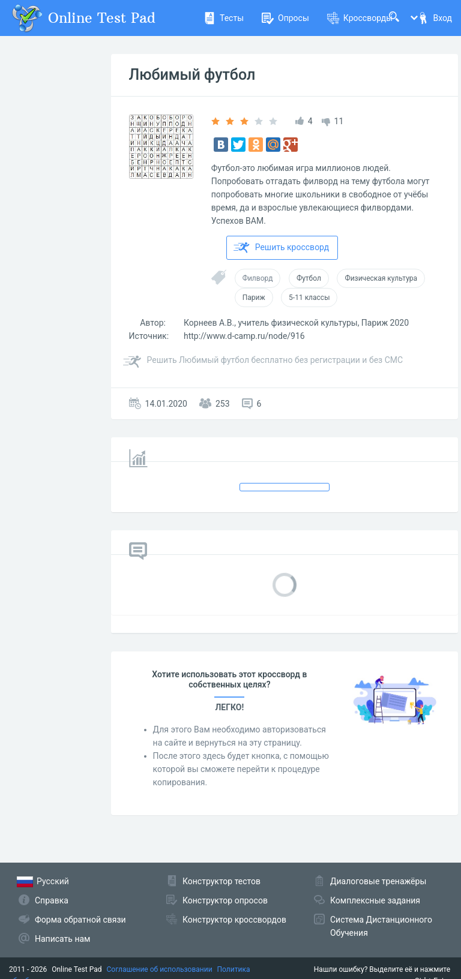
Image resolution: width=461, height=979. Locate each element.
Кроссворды (360, 18)
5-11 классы (309, 297)
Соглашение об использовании (159, 969)
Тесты (223, 18)
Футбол (309, 278)
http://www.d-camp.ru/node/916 (244, 336)
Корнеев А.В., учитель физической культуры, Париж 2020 (296, 323)
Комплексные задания (375, 900)
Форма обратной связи (80, 919)
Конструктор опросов (225, 900)
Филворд (258, 278)
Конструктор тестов (221, 881)
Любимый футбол (192, 74)
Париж (254, 297)
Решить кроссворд (282, 248)
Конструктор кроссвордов (234, 919)
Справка (51, 900)
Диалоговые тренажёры (378, 881)
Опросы (285, 18)
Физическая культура (381, 278)
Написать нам (62, 939)
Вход (434, 18)
